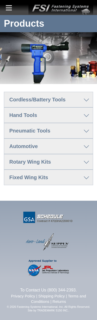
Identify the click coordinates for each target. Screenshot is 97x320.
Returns (59, 301)
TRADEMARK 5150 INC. (53, 310)
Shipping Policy (51, 296)
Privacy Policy (23, 296)
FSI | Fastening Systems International (60, 7)
